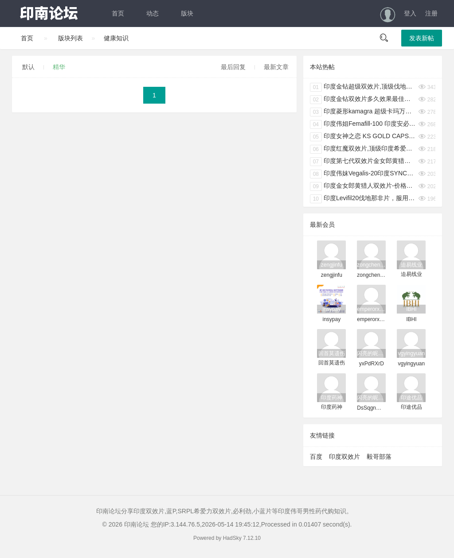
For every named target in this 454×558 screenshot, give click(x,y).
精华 (59, 66)
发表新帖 (421, 38)
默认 (28, 66)
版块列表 (70, 38)
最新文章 (276, 66)
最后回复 (233, 66)
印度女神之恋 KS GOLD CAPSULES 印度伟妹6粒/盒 (363, 136)
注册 (431, 13)
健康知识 (116, 38)
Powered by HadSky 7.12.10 (227, 538)
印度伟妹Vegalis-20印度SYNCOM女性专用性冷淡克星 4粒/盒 (363, 174)
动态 (152, 13)
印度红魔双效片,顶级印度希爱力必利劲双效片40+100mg (363, 149)
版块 (187, 13)
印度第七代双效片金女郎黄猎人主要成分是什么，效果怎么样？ (363, 161)
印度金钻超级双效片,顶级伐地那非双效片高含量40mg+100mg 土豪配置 (363, 87)
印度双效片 (344, 456)
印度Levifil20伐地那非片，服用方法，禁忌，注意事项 (363, 198)
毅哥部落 (379, 456)
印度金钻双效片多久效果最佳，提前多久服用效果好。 (363, 99)
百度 (316, 456)
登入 (410, 13)
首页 (118, 13)
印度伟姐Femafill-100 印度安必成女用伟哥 (363, 124)
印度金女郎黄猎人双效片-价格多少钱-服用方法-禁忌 (363, 186)
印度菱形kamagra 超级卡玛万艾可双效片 (363, 112)
